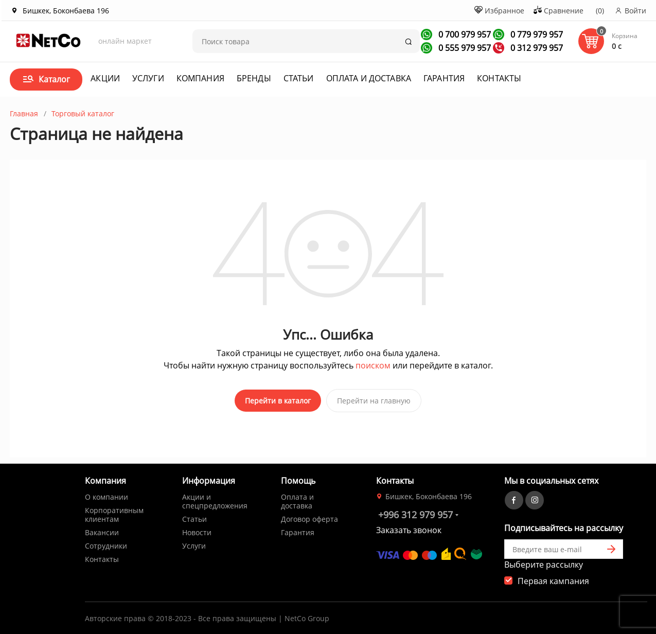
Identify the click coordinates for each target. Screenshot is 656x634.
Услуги (148, 78)
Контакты (499, 78)
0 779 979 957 (535, 34)
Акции (105, 78)
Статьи (298, 78)
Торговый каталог (82, 113)
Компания (200, 78)
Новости (196, 529)
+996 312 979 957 (415, 511)
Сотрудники (106, 543)
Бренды (254, 78)
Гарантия (444, 78)
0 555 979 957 (463, 48)
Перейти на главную (374, 401)
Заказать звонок (408, 527)
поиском (373, 365)
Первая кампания (553, 578)
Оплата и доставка (368, 78)
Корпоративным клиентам (114, 511)
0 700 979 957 (463, 34)
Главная (24, 113)
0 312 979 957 (535, 48)
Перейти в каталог (278, 401)
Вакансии (102, 529)
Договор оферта (309, 516)
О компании (106, 494)
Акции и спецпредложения (214, 498)
